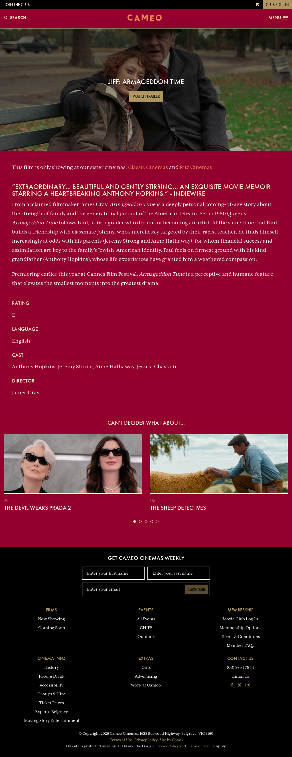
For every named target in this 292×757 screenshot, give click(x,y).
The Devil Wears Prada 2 (37, 508)
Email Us (240, 676)
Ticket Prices (51, 702)
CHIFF (146, 627)
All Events (146, 619)
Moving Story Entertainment (51, 720)
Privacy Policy (145, 740)
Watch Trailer (146, 96)
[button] (134, 521)
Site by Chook (171, 740)
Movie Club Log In (240, 619)
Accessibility (51, 685)
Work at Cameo (146, 685)
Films (51, 610)
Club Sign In (277, 4)
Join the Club (17, 4)
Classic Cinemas (148, 167)
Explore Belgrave (51, 711)
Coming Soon (51, 627)
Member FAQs (240, 645)
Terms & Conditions (240, 636)
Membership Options (240, 627)
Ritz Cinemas (196, 167)
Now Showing (51, 619)
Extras (146, 658)
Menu (278, 17)
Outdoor (146, 636)
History (51, 667)
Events (145, 610)
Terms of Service (201, 746)
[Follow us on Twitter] (239, 685)
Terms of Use (121, 740)
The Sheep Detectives (178, 508)
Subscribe (197, 589)
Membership (241, 610)
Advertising (146, 676)
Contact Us (240, 658)
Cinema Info (51, 658)
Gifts (146, 667)
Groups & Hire (51, 694)
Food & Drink (51, 676)
